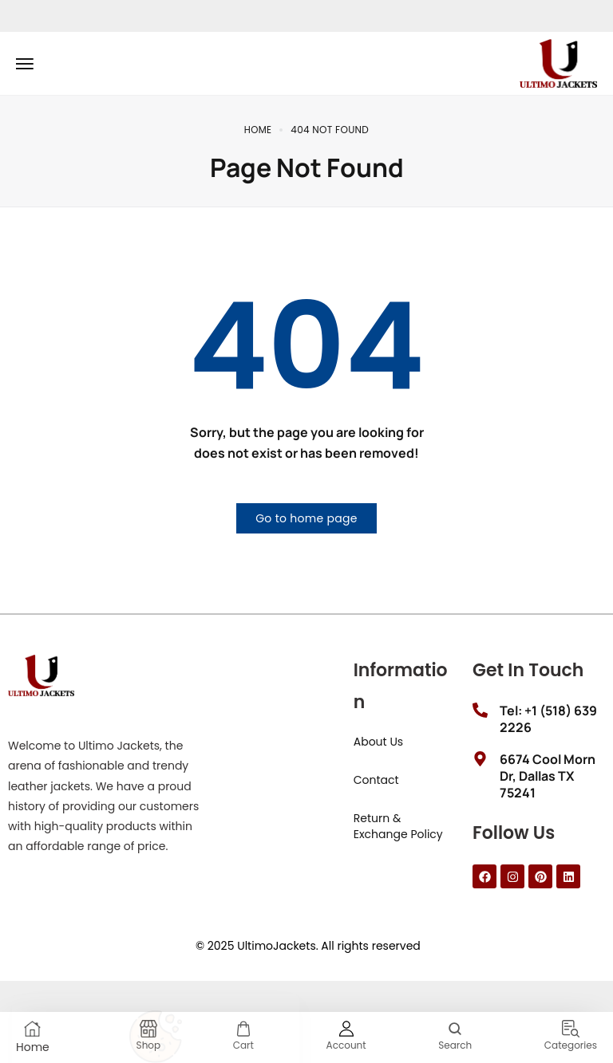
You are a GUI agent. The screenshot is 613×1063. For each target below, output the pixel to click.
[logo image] (558, 62)
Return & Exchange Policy (398, 826)
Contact (376, 780)
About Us (378, 742)
